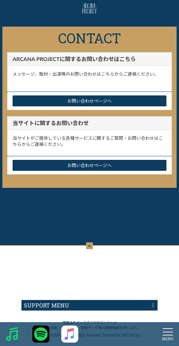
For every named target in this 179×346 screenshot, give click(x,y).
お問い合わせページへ (89, 101)
